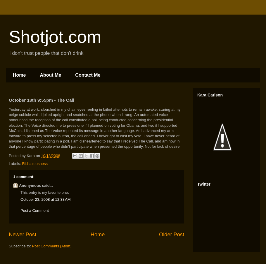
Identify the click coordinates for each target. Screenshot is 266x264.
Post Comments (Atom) (52, 246)
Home (19, 75)
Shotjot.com (55, 37)
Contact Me (87, 75)
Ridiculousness (35, 163)
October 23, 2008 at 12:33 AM (45, 199)
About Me (50, 75)
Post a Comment (34, 210)
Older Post (171, 234)
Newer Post (22, 234)
